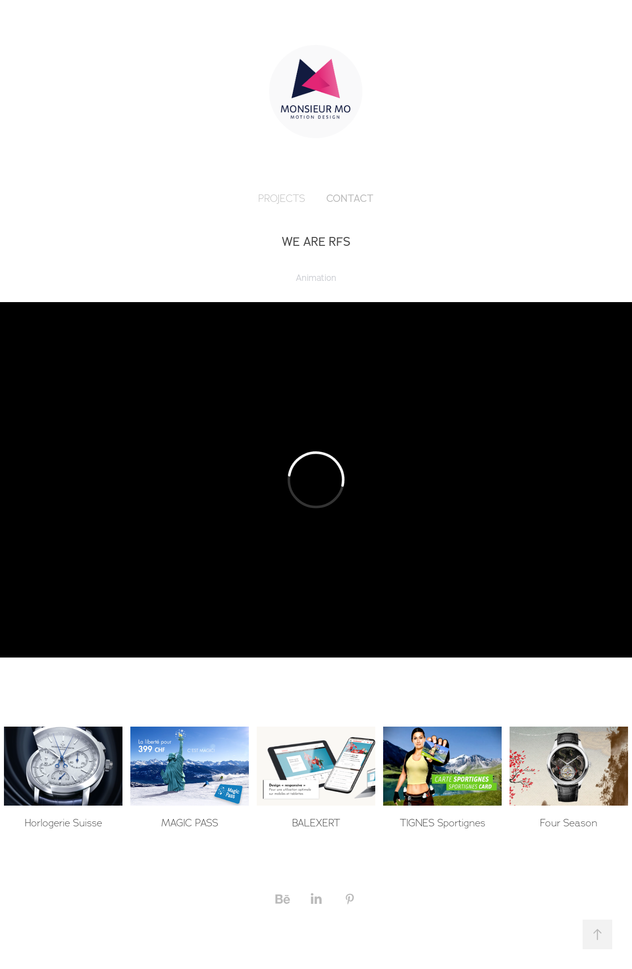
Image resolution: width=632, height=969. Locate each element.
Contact (350, 198)
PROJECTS (281, 198)
